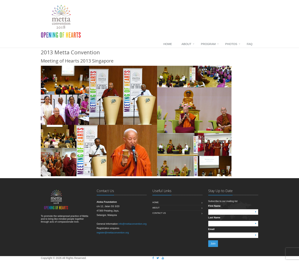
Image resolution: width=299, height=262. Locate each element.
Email (211, 229)
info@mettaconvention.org (132, 224)
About (186, 44)
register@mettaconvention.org (113, 232)
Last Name (214, 217)
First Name (214, 206)
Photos (231, 44)
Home (155, 202)
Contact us (159, 213)
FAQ (249, 44)
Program (208, 44)
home (167, 44)
